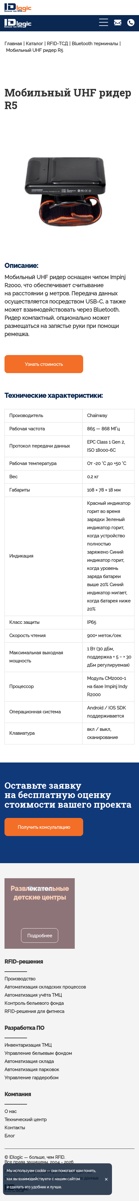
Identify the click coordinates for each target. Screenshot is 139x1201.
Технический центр (26, 1119)
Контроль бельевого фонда (34, 1003)
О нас (11, 1111)
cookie (40, 1171)
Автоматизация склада (29, 1061)
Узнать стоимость (44, 364)
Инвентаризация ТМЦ (28, 1045)
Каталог (34, 43)
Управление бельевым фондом (38, 1053)
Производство (20, 979)
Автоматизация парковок (32, 1069)
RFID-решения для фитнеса (34, 1011)
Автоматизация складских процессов (45, 987)
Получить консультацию (44, 827)
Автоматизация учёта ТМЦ (33, 995)
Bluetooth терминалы (95, 43)
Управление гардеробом (32, 1077)
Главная (13, 43)
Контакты (15, 1127)
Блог (10, 1136)
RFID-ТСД (57, 43)
